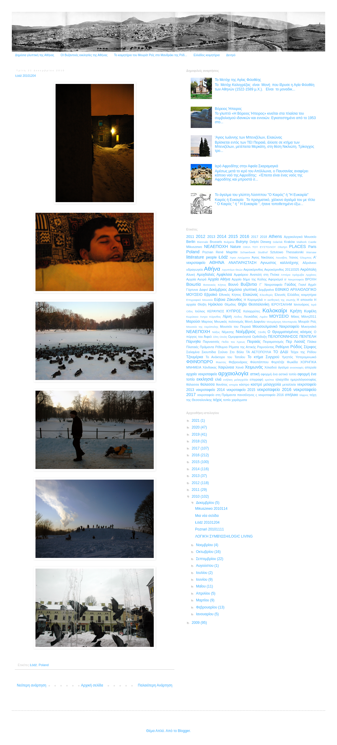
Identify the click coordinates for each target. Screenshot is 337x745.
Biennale (202, 242)
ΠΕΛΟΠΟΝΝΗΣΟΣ (283, 337)
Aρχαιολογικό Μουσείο (300, 236)
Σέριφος (310, 347)
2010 (196, 496)
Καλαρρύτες (251, 311)
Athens (275, 236)
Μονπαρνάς (289, 321)
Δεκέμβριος (218, 290)
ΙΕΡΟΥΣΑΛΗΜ (281, 304)
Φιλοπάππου (259, 362)
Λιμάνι (264, 316)
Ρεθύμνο (282, 347)
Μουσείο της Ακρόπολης (202, 326)
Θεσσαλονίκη (259, 304)
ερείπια (269, 379)
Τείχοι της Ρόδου (303, 352)
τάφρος (303, 395)
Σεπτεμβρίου (206, 559)
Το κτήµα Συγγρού (263, 357)
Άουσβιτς (281, 257)
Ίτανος (293, 257)
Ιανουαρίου (205, 614)
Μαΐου (201, 586)
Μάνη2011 (308, 316)
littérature (195, 257)
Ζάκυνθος (234, 300)
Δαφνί (203, 289)
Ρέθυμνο (221, 347)
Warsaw (311, 252)
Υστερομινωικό (306, 357)
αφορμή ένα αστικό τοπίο (279, 374)
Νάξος (216, 332)
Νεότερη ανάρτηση (31, 685)
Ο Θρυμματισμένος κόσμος (290, 332)
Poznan (207, 252)
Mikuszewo (194, 247)
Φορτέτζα (277, 362)
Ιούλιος (200, 311)
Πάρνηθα (193, 342)
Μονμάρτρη (274, 321)
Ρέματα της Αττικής (242, 347)
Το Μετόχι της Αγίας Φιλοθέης (238, 80)
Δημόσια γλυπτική (243, 290)
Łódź (33, 665)
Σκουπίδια (209, 352)
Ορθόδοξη (259, 336)
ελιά (218, 379)
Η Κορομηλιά (253, 299)
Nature (235, 247)
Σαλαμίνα (193, 352)
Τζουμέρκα (194, 357)
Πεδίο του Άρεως (233, 341)
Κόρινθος (215, 316)
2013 (211, 237)
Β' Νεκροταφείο (294, 279)
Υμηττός (287, 357)
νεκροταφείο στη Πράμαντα (216, 395)
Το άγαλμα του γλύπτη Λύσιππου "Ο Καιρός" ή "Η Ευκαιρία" (262, 195)
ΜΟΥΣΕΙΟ (279, 316)
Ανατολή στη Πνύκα (264, 274)
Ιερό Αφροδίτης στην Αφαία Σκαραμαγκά (246, 166)
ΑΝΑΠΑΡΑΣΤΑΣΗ (242, 263)
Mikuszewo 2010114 (211, 509)
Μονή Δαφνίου (255, 321)
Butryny (242, 242)
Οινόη (223, 336)
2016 (244, 236)
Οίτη (215, 336)
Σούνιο (222, 352)
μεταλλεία (289, 384)
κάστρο (244, 384)
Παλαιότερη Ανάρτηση (155, 685)
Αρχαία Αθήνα (219, 279)
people (211, 257)
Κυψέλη (310, 311)
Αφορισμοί (275, 279)
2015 (233, 236)
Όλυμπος (306, 257)
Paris (312, 247)
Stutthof (263, 252)
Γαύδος (290, 285)
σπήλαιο (291, 395)
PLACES (297, 246)
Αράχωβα (298, 274)
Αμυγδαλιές (206, 274)
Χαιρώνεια (226, 367)
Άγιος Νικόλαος (263, 257)
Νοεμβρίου (205, 545)
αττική (255, 374)
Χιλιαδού (271, 367)
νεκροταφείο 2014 (210, 390)
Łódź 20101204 (207, 522)
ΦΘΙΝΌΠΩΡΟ (199, 361)
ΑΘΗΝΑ (216, 262)
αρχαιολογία (233, 373)
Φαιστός (221, 362)
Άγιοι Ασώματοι (240, 257)
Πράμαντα (207, 347)
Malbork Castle (306, 242)
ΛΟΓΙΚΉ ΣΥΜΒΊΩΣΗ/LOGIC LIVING (224, 536)
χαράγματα (239, 400)
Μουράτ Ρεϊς (307, 321)
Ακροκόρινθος (253, 269)
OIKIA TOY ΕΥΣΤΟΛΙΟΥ (259, 247)
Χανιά (240, 367)
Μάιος (295, 316)
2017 (254, 236)
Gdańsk (278, 242)
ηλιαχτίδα (282, 379)
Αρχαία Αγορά (196, 279)
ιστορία (233, 384)
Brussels (216, 242)
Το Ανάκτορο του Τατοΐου (225, 357)
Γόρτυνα (192, 289)
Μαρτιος (207, 321)
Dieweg (265, 242)
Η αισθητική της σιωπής (279, 299)
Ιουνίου (202, 579)
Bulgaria (229, 242)
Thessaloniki (295, 252)
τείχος (217, 400)
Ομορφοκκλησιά (239, 336)
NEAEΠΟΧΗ (216, 246)
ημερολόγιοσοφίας (303, 379)
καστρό (256, 384)
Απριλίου (203, 593)
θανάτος (222, 384)
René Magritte (227, 252)
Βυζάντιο (249, 284)
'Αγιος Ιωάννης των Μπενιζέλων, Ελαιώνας (248, 137)
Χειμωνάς (254, 367)
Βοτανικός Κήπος (214, 284)
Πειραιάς (254, 342)
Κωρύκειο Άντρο (197, 316)
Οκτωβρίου (205, 552)
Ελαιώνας (250, 295)
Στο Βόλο (237, 352)
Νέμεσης (228, 332)
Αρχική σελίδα (92, 685)
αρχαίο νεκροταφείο (201, 374)
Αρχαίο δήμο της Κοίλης (249, 279)
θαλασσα (207, 384)
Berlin (190, 242)
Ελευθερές (266, 294)
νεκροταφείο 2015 (240, 390)
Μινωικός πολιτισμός (229, 321)
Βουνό (233, 285)
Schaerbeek (247, 252)
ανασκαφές (297, 367)
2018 (263, 236)
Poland (44, 665)
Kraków (289, 242)
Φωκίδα (292, 362)
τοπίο (227, 400)
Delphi (254, 242)
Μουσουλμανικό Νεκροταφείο (275, 326)
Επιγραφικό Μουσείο (199, 299)
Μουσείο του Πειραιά (235, 326)
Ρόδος (296, 346)
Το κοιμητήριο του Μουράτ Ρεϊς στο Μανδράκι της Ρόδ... (150, 55)
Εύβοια (219, 300)
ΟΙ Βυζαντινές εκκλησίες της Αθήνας (84, 55)
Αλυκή (190, 274)
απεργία (310, 367)
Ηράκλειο (215, 304)
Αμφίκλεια (224, 274)
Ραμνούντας (265, 347)
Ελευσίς (280, 294)
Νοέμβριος (246, 331)
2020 (196, 427)
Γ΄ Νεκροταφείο (271, 284)
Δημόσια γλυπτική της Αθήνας (34, 55)
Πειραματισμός (273, 341)
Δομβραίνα (266, 289)
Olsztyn (282, 247)
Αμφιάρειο (241, 274)
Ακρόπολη (308, 269)
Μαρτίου (203, 600)
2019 (196, 434)
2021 (196, 420)
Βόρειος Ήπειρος (228, 109)
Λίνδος (238, 316)
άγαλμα (283, 367)
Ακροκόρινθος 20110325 (281, 269)
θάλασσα (192, 384)
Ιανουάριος (302, 304)
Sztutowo (276, 252)
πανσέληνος (245, 395)
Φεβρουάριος (238, 362)
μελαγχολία (272, 384)
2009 (196, 623)
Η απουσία (304, 299)
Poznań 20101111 (209, 529)
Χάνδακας (209, 367)
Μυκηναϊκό (308, 326)
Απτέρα (285, 274)
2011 (190, 237)
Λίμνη (227, 316)
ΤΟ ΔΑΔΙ (280, 352)
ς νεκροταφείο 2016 (270, 395)
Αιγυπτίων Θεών (232, 269)
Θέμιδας (230, 304)
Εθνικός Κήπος (230, 294)
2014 (221, 236)
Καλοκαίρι (275, 310)
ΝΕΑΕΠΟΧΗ (198, 331)
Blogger (184, 731)
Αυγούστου (205, 566)
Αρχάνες (311, 274)
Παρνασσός (211, 341)
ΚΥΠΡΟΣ (233, 311)
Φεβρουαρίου (207, 607)
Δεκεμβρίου (205, 503)
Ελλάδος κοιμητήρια (207, 55)
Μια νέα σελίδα (207, 516)
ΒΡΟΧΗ (310, 279)
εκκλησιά (205, 379)
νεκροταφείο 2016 (274, 389)
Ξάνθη (262, 332)
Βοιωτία (193, 284)
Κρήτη (296, 311)
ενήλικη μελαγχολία (235, 379)
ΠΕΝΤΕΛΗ (307, 337)
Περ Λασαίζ (295, 342)
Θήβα (242, 304)
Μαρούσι (193, 321)
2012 (200, 236)
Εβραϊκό (210, 295)
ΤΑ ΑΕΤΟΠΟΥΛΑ (258, 352)
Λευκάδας (251, 316)
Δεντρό (230, 55)
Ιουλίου (202, 573)
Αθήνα (212, 269)
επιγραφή (256, 379)
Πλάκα (311, 341)
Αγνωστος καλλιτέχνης (279, 263)
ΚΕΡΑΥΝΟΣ (215, 311)
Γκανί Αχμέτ (307, 284)
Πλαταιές (192, 347)
